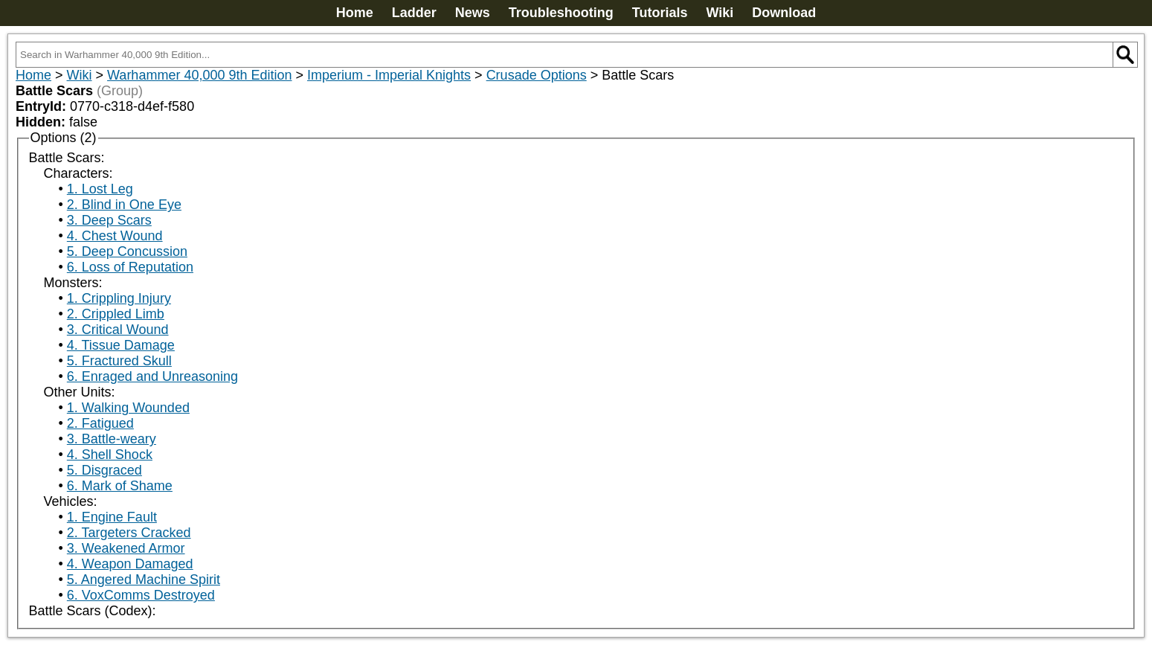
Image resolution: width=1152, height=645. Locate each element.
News (472, 12)
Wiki (719, 12)
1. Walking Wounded (128, 407)
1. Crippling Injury (119, 298)
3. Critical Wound (118, 329)
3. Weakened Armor (126, 548)
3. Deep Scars (109, 220)
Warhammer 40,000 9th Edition (199, 75)
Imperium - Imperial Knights (389, 75)
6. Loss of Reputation (130, 267)
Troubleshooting (561, 12)
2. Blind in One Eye (124, 204)
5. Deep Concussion (127, 251)
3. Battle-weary (111, 438)
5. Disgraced (104, 470)
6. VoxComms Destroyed (141, 595)
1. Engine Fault (112, 517)
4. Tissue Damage (121, 345)
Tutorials (660, 12)
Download (784, 12)
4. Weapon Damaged (130, 563)
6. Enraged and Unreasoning (152, 376)
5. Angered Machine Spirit (143, 579)
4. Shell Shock (109, 454)
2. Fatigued (100, 423)
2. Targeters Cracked (129, 532)
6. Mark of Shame (120, 485)
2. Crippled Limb (115, 314)
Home (354, 12)
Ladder (414, 12)
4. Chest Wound (115, 235)
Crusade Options (536, 75)
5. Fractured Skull (119, 360)
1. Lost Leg (100, 189)
